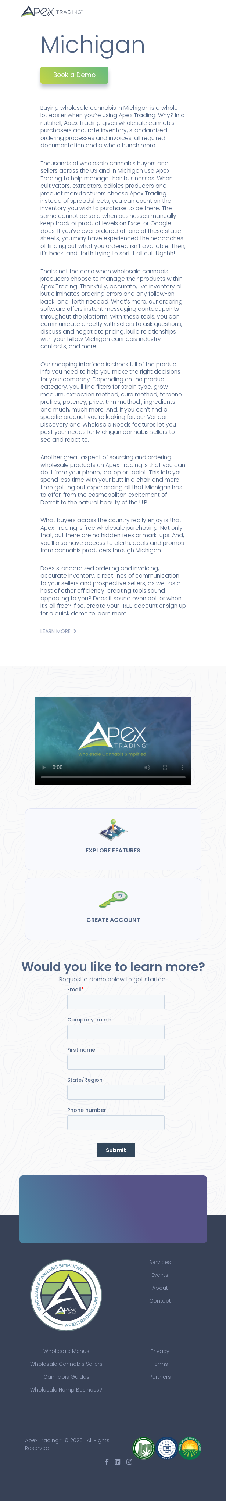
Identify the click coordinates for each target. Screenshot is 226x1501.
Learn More (58, 631)
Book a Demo (74, 75)
